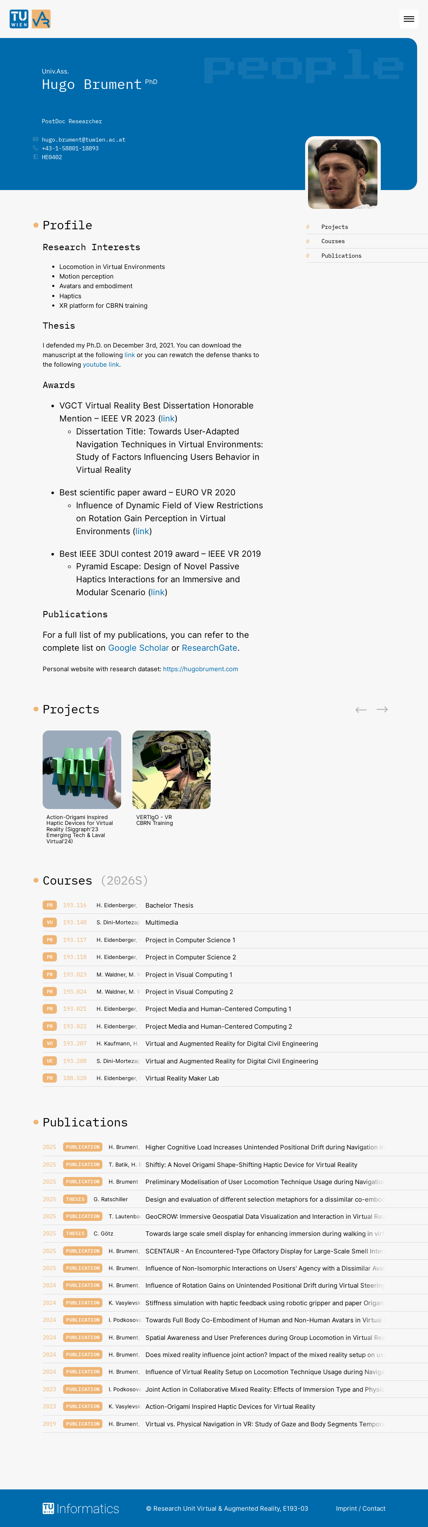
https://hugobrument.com (200, 669)
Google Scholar (138, 648)
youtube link (101, 364)
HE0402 (52, 157)
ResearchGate (209, 648)
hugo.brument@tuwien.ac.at (83, 139)
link (131, 355)
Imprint (346, 1508)
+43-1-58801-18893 (70, 148)
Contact (373, 1508)
